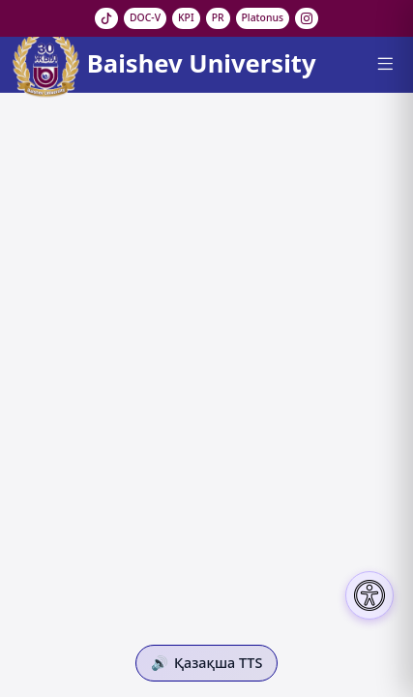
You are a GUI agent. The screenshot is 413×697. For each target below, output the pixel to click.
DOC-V (145, 17)
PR (218, 17)
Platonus (263, 17)
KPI (186, 17)
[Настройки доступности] (369, 595)
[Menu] (384, 64)
